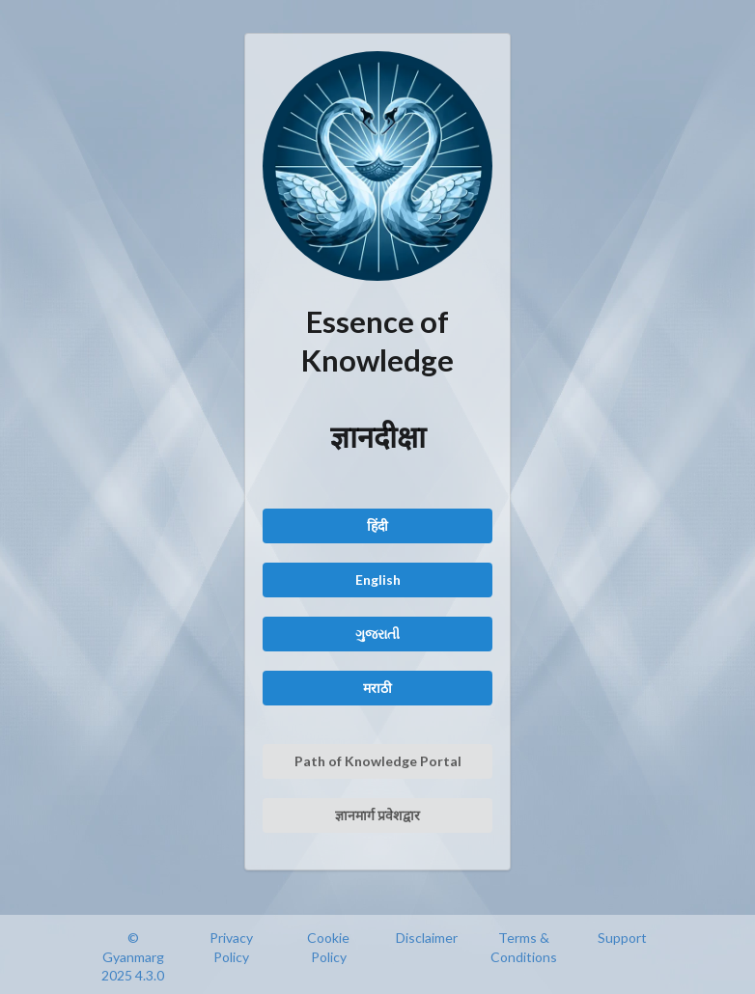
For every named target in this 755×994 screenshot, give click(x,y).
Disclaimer (427, 937)
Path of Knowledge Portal (377, 761)
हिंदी (377, 525)
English (378, 579)
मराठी (377, 687)
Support (622, 937)
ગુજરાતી (377, 633)
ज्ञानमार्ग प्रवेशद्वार (377, 815)
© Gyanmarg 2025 (132, 956)
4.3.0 (149, 975)
